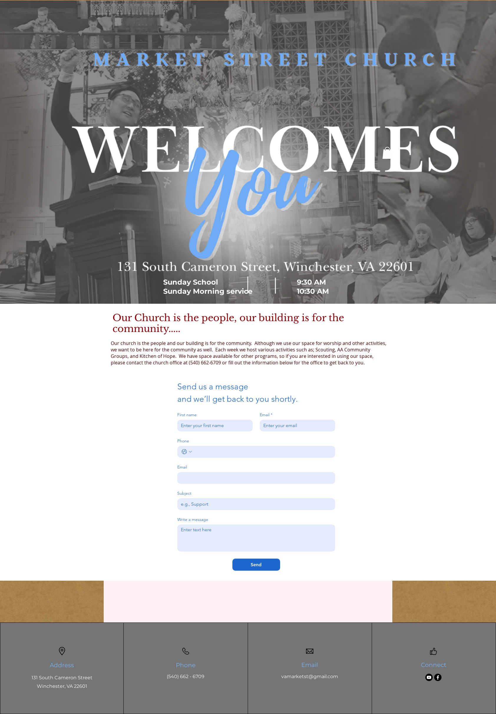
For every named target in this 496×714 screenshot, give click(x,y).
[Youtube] (429, 677)
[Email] (296, 425)
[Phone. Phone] (262, 452)
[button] (387, 153)
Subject (184, 493)
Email (266, 414)
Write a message (192, 519)
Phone (183, 441)
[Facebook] (438, 677)
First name (187, 414)
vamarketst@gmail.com (309, 676)
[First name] (213, 425)
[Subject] (254, 504)
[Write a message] (256, 538)
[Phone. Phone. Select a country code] (187, 451)
